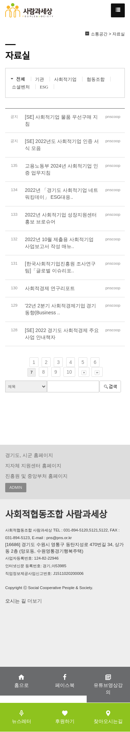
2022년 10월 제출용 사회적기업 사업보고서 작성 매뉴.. (59, 243)
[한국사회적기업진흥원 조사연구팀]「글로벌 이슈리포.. (60, 267)
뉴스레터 (21, 717)
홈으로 (21, 681)
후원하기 (65, 717)
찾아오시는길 (108, 717)
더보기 (34, 601)
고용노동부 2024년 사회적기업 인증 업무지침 (61, 169)
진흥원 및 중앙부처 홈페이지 (36, 476)
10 (69, 372)
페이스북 (65, 681)
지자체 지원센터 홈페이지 (33, 465)
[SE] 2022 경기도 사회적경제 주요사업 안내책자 (62, 333)
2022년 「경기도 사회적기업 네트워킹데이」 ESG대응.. (61, 193)
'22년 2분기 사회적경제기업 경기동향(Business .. (60, 309)
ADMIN (15, 487)
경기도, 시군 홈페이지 (29, 455)
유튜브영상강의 (108, 684)
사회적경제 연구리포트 (50, 288)
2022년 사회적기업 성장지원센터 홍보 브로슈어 (61, 218)
